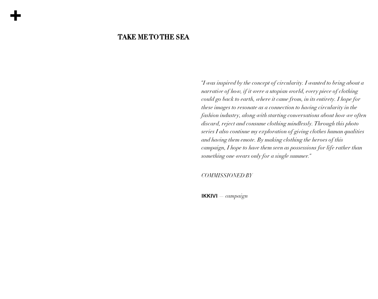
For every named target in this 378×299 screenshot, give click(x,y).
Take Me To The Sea (153, 37)
